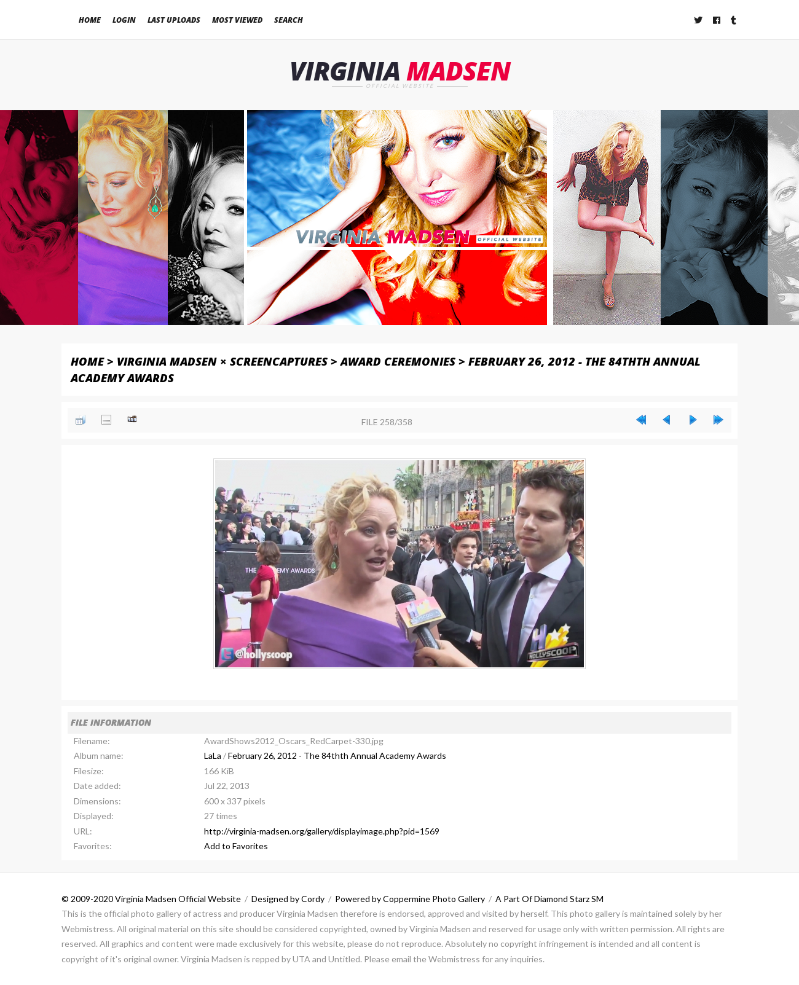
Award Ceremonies (397, 361)
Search (288, 20)
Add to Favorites (236, 846)
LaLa (212, 755)
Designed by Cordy (288, 898)
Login (124, 20)
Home (90, 20)
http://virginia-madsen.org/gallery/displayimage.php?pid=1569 (321, 831)
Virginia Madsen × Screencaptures (222, 361)
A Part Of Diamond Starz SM (549, 898)
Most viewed (237, 20)
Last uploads (174, 20)
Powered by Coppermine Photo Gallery (410, 898)
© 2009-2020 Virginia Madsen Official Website (151, 898)
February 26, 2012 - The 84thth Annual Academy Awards (337, 755)
